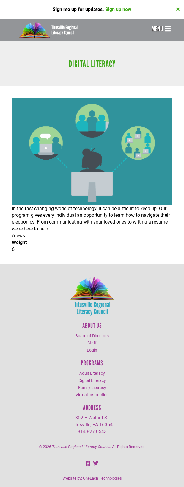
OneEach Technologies (102, 478)
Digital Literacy (92, 380)
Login (92, 350)
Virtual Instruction (92, 394)
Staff (92, 343)
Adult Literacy (92, 373)
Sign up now (118, 9)
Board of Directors (92, 335)
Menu (161, 29)
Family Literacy (92, 387)
